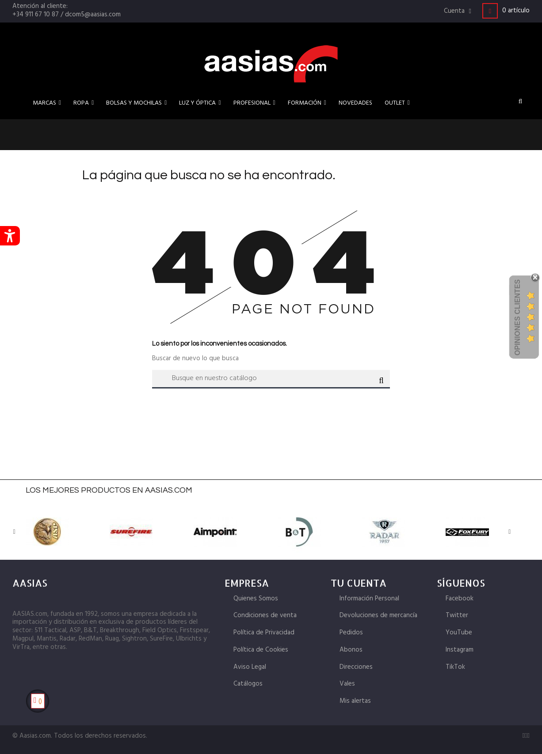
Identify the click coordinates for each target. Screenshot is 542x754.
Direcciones (356, 667)
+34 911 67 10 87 (35, 14)
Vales (347, 684)
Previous (19, 532)
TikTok (455, 667)
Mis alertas (355, 701)
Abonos (351, 650)
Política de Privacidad (263, 632)
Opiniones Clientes (517, 317)
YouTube (459, 632)
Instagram (459, 650)
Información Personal (369, 598)
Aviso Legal (249, 667)
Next (500, 532)
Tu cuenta (358, 583)
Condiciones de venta (265, 615)
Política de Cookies (260, 650)
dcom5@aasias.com (93, 14)
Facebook (459, 598)
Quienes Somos (255, 598)
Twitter (457, 615)
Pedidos (351, 632)
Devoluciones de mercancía (378, 615)
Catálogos (248, 684)
